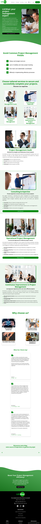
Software (7, 522)
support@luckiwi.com (21, 501)
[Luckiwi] (20, 496)
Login (33, 2)
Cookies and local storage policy (20, 517)
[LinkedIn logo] (17, 506)
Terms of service (20, 515)
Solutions (20, 522)
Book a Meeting (20, 257)
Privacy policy (20, 513)
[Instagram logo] (20, 506)
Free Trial (37, 2)
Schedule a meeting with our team (11, 33)
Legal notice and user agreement (20, 511)
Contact (26, 2)
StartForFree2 (20, 487)
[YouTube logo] (23, 506)
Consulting (22, 2)
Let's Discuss (20, 211)
